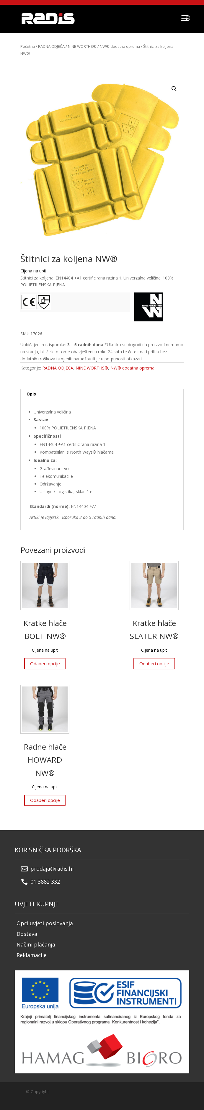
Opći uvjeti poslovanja (45, 923)
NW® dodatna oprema (120, 46)
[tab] (102, 394)
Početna (27, 46)
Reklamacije (32, 955)
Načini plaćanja (36, 944)
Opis (31, 394)
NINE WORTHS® (82, 46)
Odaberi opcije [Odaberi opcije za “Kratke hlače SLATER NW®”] (154, 663)
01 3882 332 (45, 881)
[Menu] (184, 17)
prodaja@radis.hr (52, 868)
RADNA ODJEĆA (51, 46)
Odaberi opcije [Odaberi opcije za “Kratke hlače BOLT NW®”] (45, 663)
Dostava (27, 933)
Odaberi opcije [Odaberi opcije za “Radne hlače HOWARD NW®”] (45, 800)
